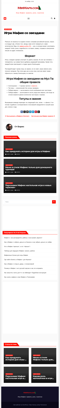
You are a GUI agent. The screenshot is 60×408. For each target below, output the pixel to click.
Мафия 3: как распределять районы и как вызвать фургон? (23, 238)
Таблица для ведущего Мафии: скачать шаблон (19, 251)
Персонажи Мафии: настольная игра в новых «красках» (28, 186)
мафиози (34, 86)
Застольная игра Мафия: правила (43, 116)
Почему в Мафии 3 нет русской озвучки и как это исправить (23, 268)
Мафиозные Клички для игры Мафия (16, 255)
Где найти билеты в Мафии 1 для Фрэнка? (17, 259)
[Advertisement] (16, 217)
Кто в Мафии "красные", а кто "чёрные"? (17, 246)
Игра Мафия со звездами (24, 33)
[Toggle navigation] (28, 18)
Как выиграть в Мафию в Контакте (17, 116)
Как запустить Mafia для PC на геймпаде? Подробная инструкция (25, 272)
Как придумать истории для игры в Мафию (27, 151)
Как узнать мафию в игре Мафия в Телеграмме (19, 277)
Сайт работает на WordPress (20, 404)
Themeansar (43, 404)
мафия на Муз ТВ (25, 46)
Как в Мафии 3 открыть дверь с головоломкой (19, 264)
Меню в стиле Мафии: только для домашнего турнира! (28, 168)
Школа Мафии (8, 29)
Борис (21, 126)
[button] (51, 18)
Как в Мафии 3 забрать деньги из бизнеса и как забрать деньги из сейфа (28, 242)
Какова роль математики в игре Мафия (42, 378)
